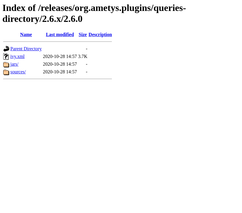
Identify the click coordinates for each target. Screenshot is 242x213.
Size (83, 34)
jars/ (14, 64)
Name (26, 34)
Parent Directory (26, 48)
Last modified (60, 34)
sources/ (18, 71)
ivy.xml (17, 56)
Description (100, 34)
